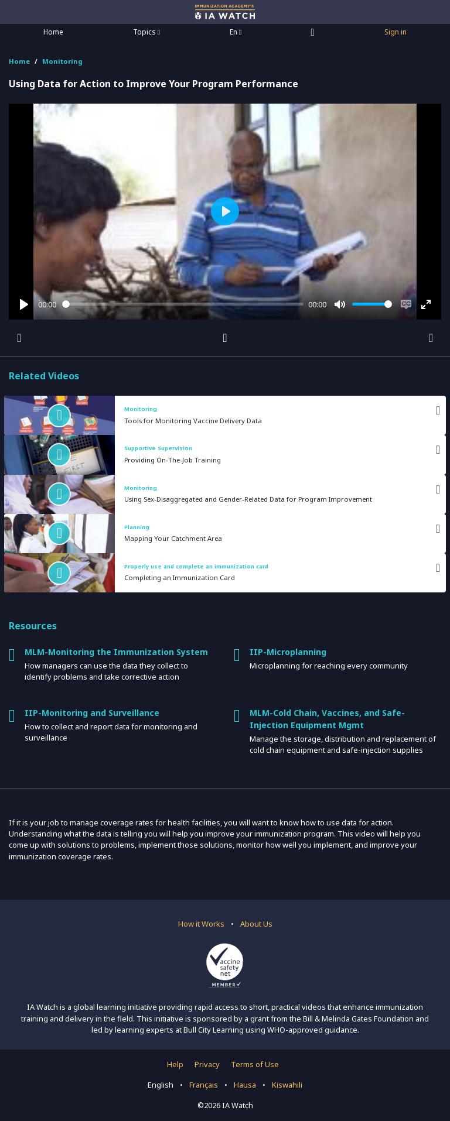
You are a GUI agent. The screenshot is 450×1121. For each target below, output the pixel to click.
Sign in (395, 32)
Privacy (207, 1064)
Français (203, 1084)
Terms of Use (255, 1064)
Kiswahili (287, 1084)
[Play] (24, 304)
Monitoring (62, 61)
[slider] (183, 304)
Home (53, 32)
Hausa (245, 1084)
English (160, 1084)
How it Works (201, 923)
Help (175, 1064)
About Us (256, 923)
